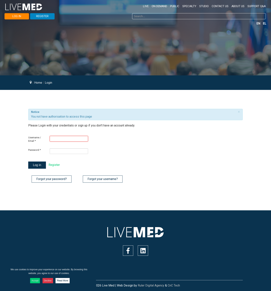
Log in (37, 165)
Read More (62, 280)
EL (264, 23)
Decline (48, 280)
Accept (35, 280)
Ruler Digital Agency (151, 285)
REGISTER (42, 16)
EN (259, 23)
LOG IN (16, 16)
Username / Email (34, 139)
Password (34, 150)
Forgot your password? (51, 179)
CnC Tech (174, 285)
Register (54, 165)
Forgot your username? (103, 179)
